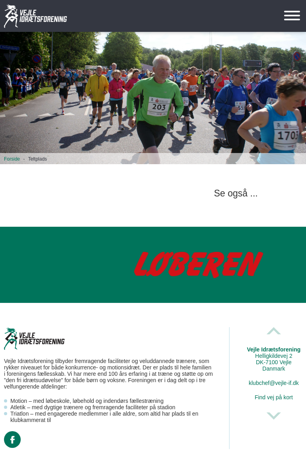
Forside (12, 159)
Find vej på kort (274, 397)
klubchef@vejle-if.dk (274, 383)
